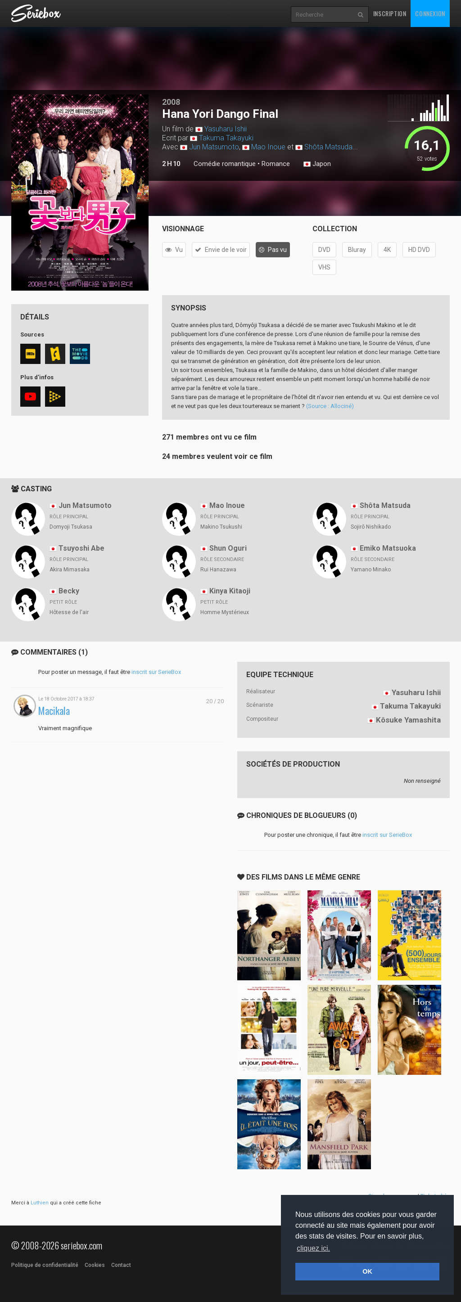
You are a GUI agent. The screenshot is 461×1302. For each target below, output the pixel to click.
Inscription (390, 13)
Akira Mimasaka (70, 569)
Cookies (95, 1265)
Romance (276, 164)
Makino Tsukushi (221, 527)
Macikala (54, 711)
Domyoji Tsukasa (71, 527)
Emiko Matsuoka (388, 548)
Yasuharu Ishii (225, 129)
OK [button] (367, 1271)
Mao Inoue (268, 147)
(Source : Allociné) (330, 406)
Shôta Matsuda (328, 147)
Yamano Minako (371, 569)
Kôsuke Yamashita (408, 719)
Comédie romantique (225, 164)
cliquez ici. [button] (313, 1248)
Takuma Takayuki (226, 138)
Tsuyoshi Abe (81, 548)
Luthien (40, 1203)
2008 (171, 102)
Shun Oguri (228, 548)
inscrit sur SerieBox (156, 672)
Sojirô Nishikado (371, 527)
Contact (121, 1265)
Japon (317, 164)
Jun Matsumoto (214, 147)
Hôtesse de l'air (69, 612)
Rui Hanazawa (218, 569)
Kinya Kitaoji (229, 591)
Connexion (430, 13)
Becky (69, 591)
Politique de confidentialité (44, 1265)
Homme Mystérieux (224, 612)
